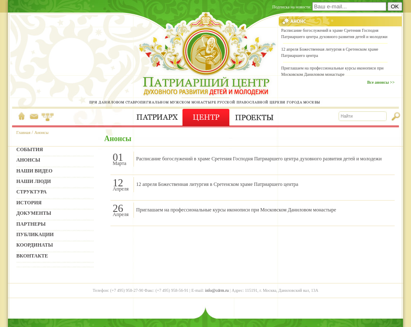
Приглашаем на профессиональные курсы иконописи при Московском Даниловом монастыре (236, 210)
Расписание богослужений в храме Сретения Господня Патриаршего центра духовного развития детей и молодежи (259, 159)
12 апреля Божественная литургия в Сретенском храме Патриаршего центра (217, 184)
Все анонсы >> (381, 82)
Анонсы (41, 132)
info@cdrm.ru (217, 290)
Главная (23, 132)
